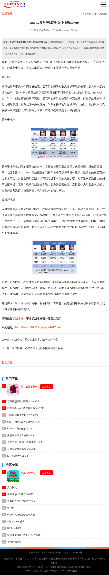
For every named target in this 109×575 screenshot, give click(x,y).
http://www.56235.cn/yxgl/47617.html (38, 327)
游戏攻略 (103, 14)
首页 (95, 14)
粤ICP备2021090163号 (70, 552)
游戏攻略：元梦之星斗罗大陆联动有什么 (35, 339)
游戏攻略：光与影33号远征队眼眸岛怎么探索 (37, 348)
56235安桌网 (50, 552)
